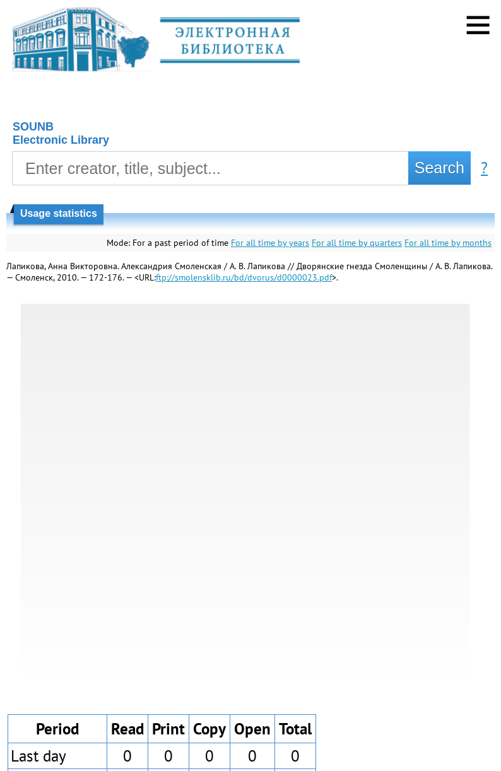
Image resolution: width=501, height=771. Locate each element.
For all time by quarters (357, 242)
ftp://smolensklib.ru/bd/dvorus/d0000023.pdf (244, 277)
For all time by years (270, 242)
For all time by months (448, 242)
